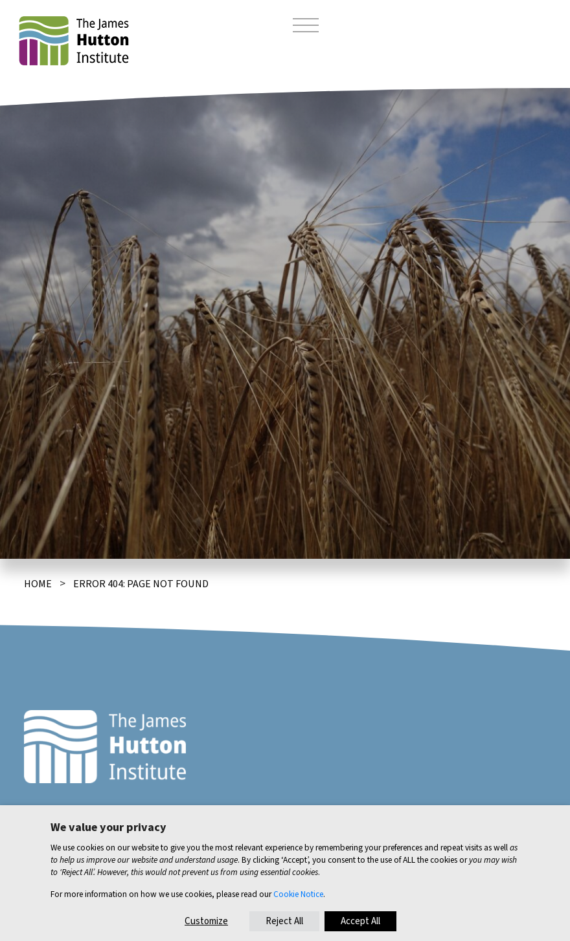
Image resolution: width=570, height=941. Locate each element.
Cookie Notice (298, 894)
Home (38, 584)
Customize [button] (206, 921)
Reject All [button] (284, 921)
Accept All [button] (360, 921)
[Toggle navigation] (305, 27)
